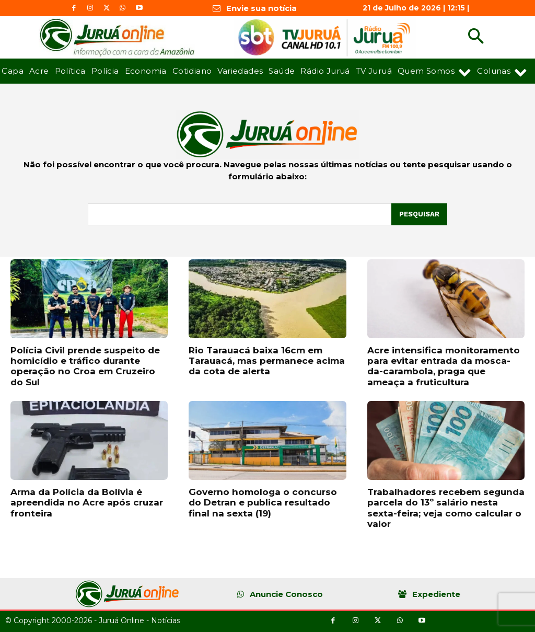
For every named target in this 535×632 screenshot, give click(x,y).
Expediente (436, 594)
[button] (475, 37)
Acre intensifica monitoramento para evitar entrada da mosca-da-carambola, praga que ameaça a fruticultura (443, 366)
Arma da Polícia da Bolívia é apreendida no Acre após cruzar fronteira (86, 503)
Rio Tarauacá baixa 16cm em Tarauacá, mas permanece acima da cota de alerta (267, 361)
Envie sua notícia (261, 8)
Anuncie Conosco (286, 594)
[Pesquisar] (419, 214)
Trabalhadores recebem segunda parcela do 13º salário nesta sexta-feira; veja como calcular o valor (446, 508)
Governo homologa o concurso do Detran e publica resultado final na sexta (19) (263, 503)
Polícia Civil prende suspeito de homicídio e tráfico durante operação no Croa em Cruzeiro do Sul (85, 366)
